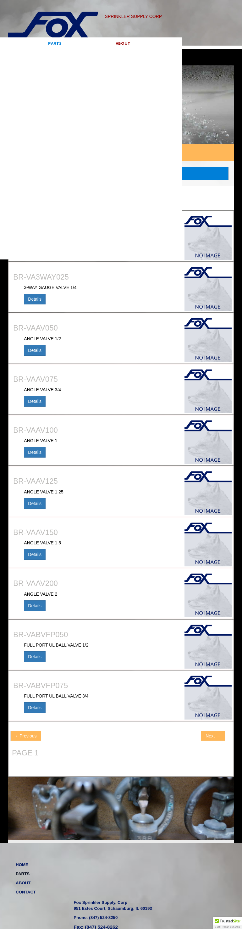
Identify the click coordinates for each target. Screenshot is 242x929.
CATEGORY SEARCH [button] (121, 173)
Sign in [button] (220, 49)
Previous (25, 736)
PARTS (36, 53)
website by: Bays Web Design (164, 905)
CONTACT (84, 53)
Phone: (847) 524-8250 (151, 880)
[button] (227, 923)
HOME (14, 53)
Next (213, 736)
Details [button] (34, 248)
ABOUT (59, 53)
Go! (195, 50)
